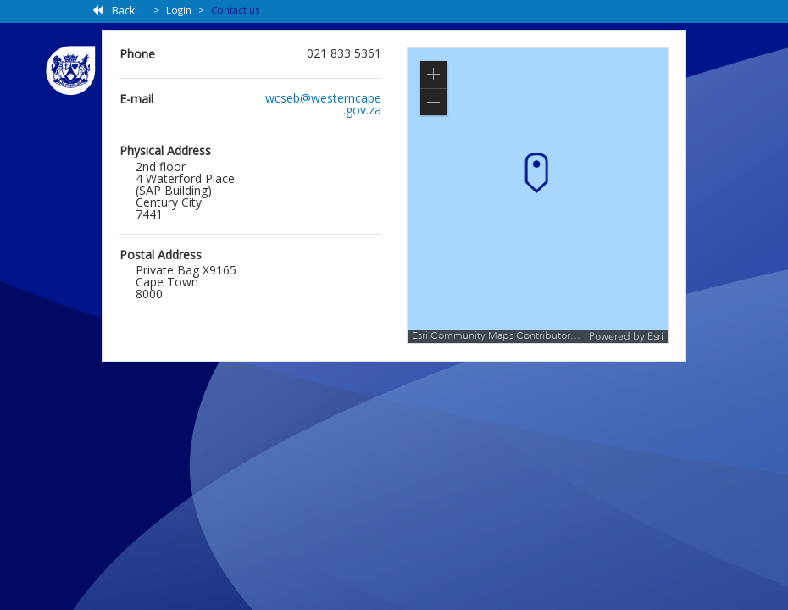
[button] (433, 74)
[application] (538, 195)
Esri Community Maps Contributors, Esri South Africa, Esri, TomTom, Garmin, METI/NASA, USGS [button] (498, 336)
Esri (655, 336)
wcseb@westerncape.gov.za (323, 104)
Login (178, 9)
